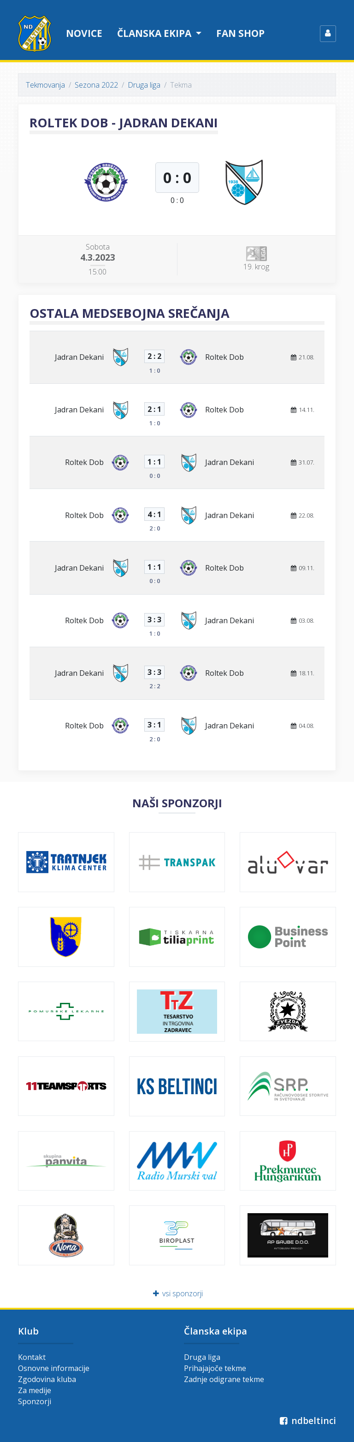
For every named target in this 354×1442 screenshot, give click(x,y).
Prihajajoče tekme (215, 1368)
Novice (84, 33)
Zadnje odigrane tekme (224, 1379)
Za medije (34, 1390)
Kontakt (32, 1357)
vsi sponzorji (177, 1293)
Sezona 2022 (96, 85)
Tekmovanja (45, 85)
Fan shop (240, 33)
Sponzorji (34, 1401)
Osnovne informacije (53, 1368)
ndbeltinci (306, 1420)
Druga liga (144, 85)
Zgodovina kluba (47, 1379)
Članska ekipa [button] (155, 33)
